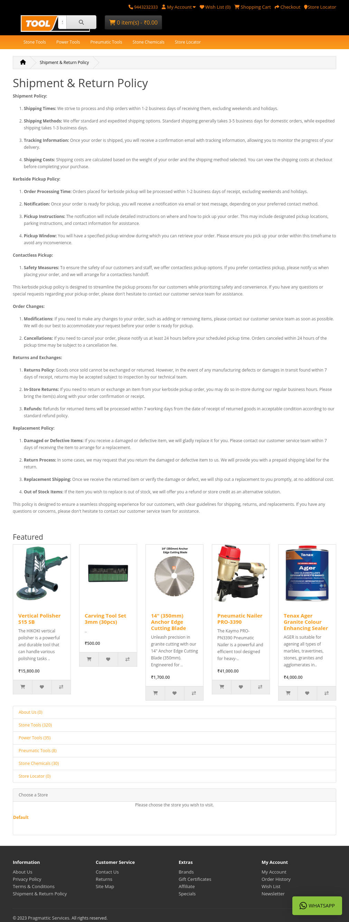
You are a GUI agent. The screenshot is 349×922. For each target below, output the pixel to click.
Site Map (105, 886)
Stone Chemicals (148, 42)
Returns (104, 879)
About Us (22, 872)
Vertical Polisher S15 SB (39, 618)
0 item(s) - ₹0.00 (133, 22)
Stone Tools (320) (35, 725)
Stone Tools (34, 42)
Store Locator (188, 42)
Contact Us (107, 872)
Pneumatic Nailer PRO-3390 (240, 618)
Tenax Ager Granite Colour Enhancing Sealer (306, 621)
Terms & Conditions (34, 886)
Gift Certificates (195, 879)
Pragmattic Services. (50, 918)
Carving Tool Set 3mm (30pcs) (105, 618)
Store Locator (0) (34, 776)
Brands (186, 872)
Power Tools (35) (34, 738)
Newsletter (273, 894)
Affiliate (187, 886)
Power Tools (68, 42)
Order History (276, 879)
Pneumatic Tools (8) (37, 751)
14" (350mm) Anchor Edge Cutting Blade (168, 621)
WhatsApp (317, 906)
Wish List (271, 886)
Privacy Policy (27, 879)
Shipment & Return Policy (64, 62)
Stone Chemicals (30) (39, 763)
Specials (187, 894)
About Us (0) (30, 712)
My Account (274, 872)
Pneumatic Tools (106, 42)
